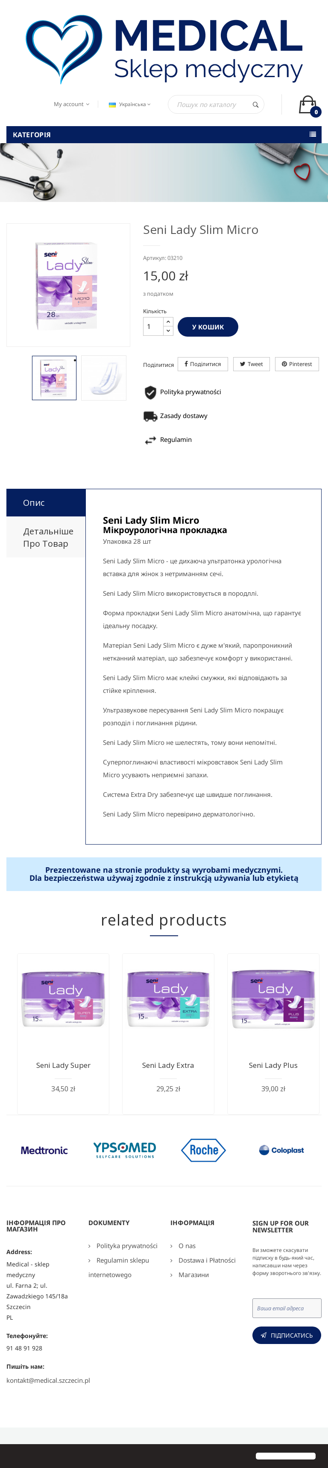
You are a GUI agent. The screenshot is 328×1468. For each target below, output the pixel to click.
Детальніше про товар (48, 537)
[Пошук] (216, 104)
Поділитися (205, 364)
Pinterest (300, 364)
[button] (13, 1457)
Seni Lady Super (63, 1065)
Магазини (193, 1274)
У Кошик (208, 327)
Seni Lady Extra (168, 1065)
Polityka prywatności (126, 1245)
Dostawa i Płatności (206, 1260)
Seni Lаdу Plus (273, 1065)
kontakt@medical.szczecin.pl (48, 1380)
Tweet (255, 364)
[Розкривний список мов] (129, 104)
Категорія (32, 134)
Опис (33, 502)
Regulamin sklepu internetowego (118, 1267)
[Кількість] (153, 326)
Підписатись (292, 1335)
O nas (186, 1245)
